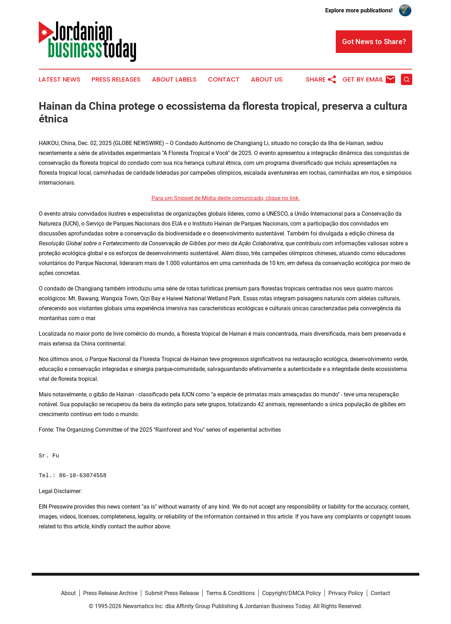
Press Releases (116, 79)
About (68, 593)
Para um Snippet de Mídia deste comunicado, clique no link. (226, 198)
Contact (224, 79)
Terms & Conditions (230, 593)
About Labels (174, 79)
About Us (267, 79)
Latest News (59, 79)
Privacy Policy (345, 593)
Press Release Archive (110, 593)
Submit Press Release (172, 593)
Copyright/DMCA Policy (291, 593)
